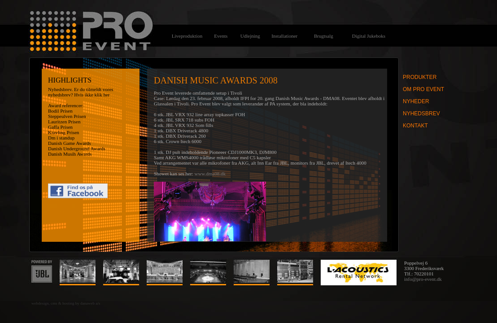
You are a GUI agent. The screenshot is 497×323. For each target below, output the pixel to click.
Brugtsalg (323, 36)
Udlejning (250, 36)
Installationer (284, 36)
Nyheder (416, 101)
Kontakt (415, 125)
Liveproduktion (187, 36)
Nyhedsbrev (421, 113)
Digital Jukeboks (368, 36)
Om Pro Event (423, 89)
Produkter (419, 77)
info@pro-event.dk (423, 279)
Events (220, 36)
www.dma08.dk (210, 173)
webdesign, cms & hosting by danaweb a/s (65, 303)
